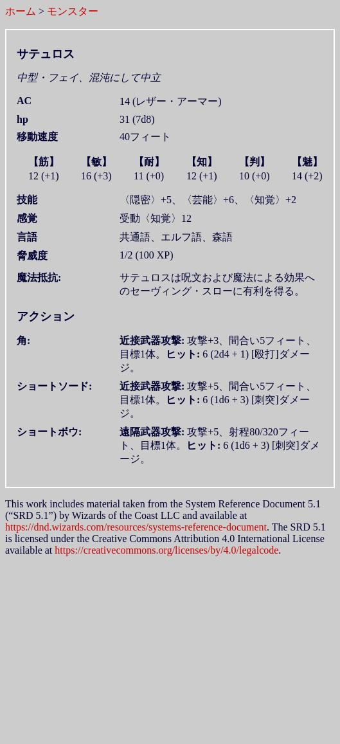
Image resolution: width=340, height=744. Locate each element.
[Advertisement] (172, 646)
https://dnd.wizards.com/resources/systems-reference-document (136, 527)
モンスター (72, 11)
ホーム (20, 11)
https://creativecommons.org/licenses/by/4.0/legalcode (166, 550)
